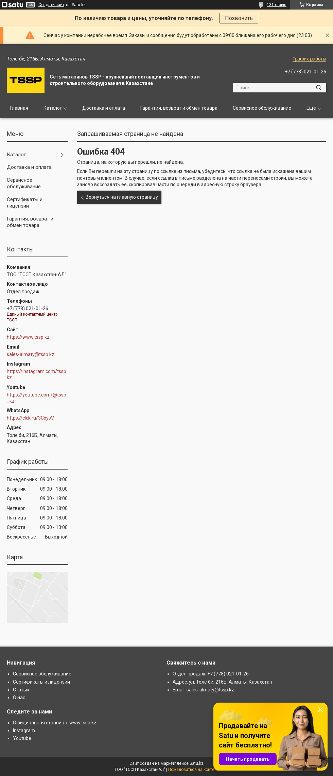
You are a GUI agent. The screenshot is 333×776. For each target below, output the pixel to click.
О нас (19, 697)
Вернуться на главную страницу (122, 197)
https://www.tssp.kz (28, 337)
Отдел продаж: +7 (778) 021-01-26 (211, 673)
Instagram (24, 730)
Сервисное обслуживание (262, 108)
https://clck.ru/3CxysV (30, 418)
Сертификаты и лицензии (24, 202)
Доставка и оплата (103, 108)
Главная (19, 108)
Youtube (22, 738)
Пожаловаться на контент (193, 769)
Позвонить (239, 18)
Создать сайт (51, 4)
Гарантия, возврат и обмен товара (178, 108)
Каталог (52, 108)
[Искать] (318, 87)
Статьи (21, 689)
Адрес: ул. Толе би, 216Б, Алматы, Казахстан (222, 682)
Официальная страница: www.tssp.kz (55, 722)
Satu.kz (197, 763)
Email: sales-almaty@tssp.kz (203, 689)
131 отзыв (276, 4)
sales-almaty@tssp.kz (30, 354)
